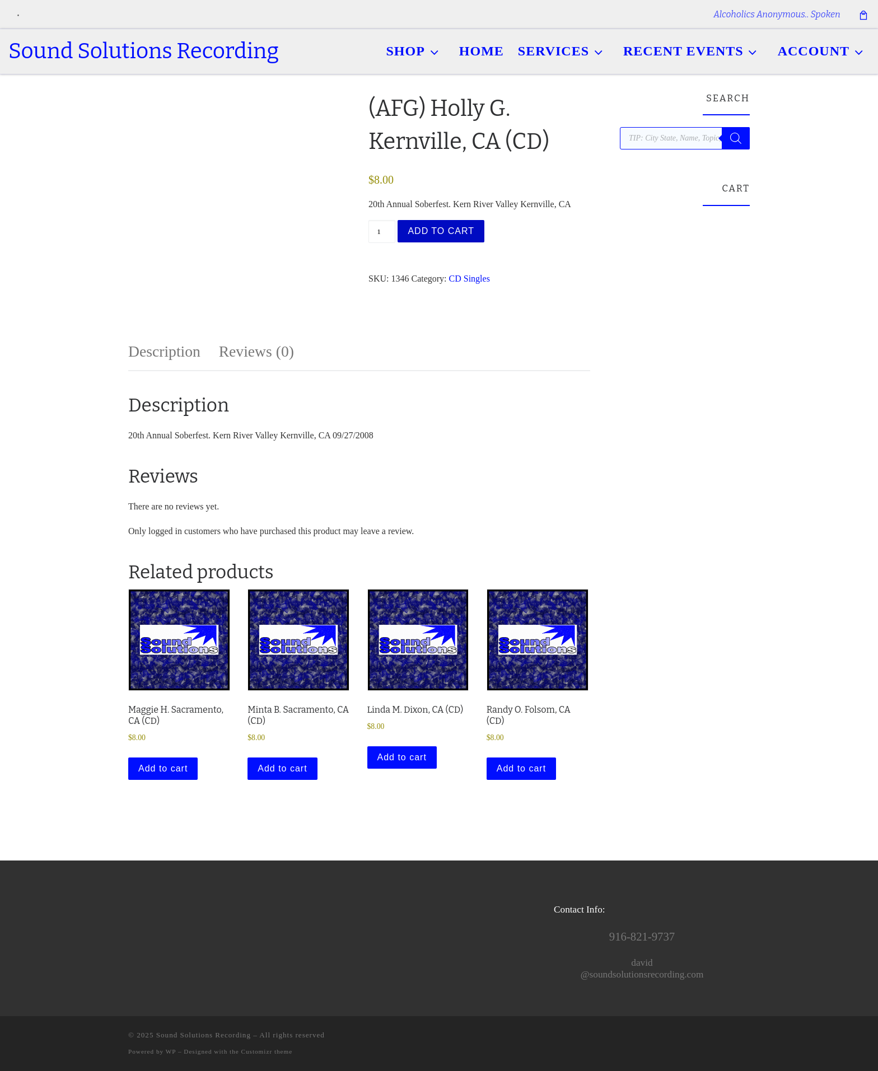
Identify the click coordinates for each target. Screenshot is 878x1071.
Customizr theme (267, 1051)
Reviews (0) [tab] (256, 351)
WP (171, 1051)
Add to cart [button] (163, 768)
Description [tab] (164, 351)
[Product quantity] (381, 231)
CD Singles (469, 278)
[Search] (736, 138)
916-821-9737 (642, 936)
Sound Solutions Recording (203, 1035)
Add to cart (441, 231)
